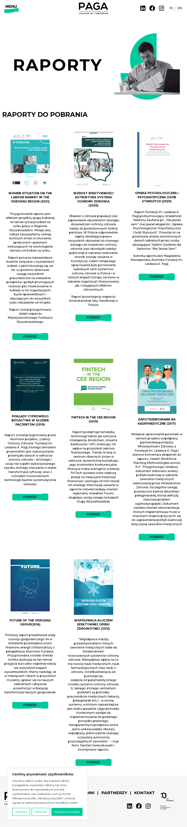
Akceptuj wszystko (67, 812)
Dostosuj (21, 812)
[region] (47, 794)
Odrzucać (41, 812)
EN (180, 8)
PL (172, 8)
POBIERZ (30, 336)
